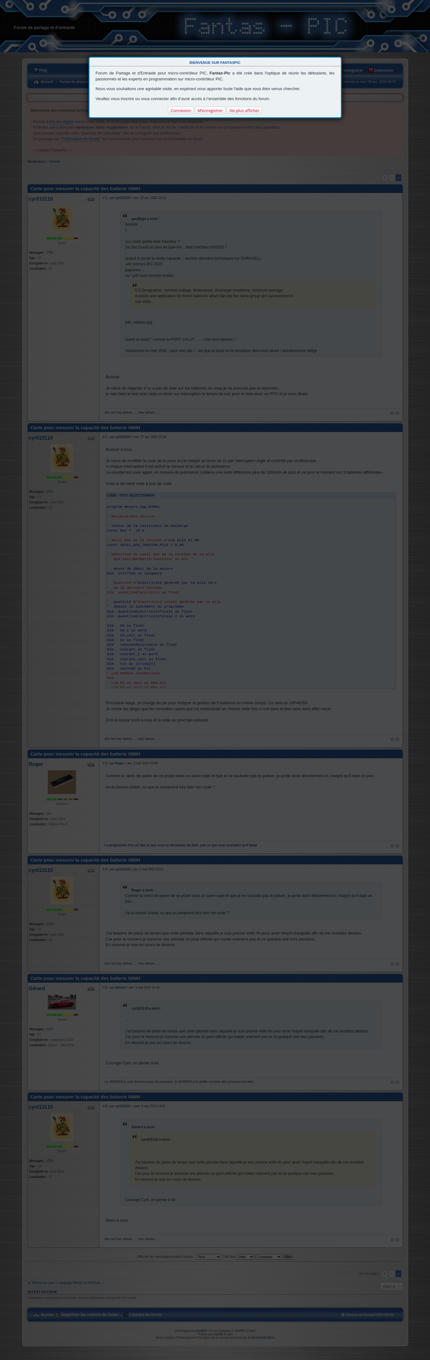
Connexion (181, 110)
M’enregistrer (210, 110)
